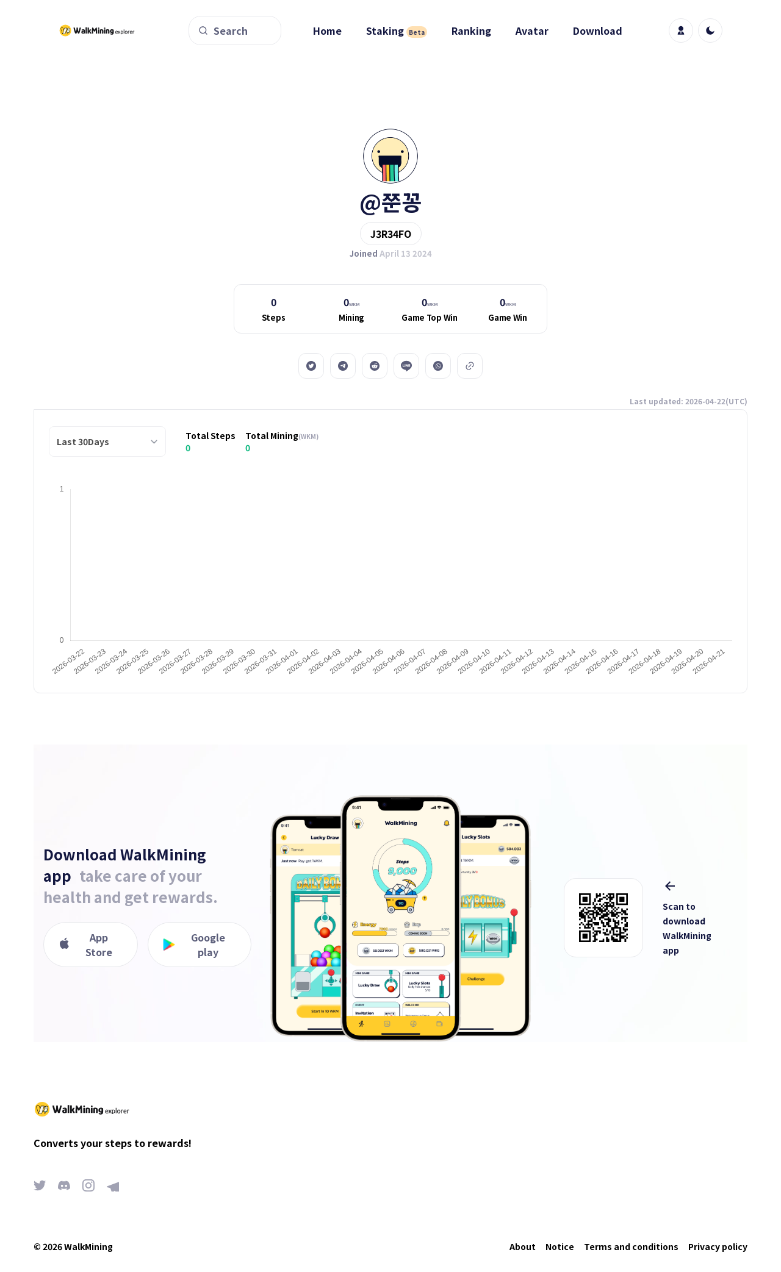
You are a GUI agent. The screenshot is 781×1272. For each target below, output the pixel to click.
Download (597, 30)
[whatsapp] (438, 366)
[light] (710, 30)
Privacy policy (717, 1246)
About (522, 1246)
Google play (194, 944)
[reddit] (374, 366)
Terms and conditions (631, 1246)
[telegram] (343, 366)
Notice (559, 1246)
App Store (85, 944)
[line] (406, 366)
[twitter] (311, 366)
